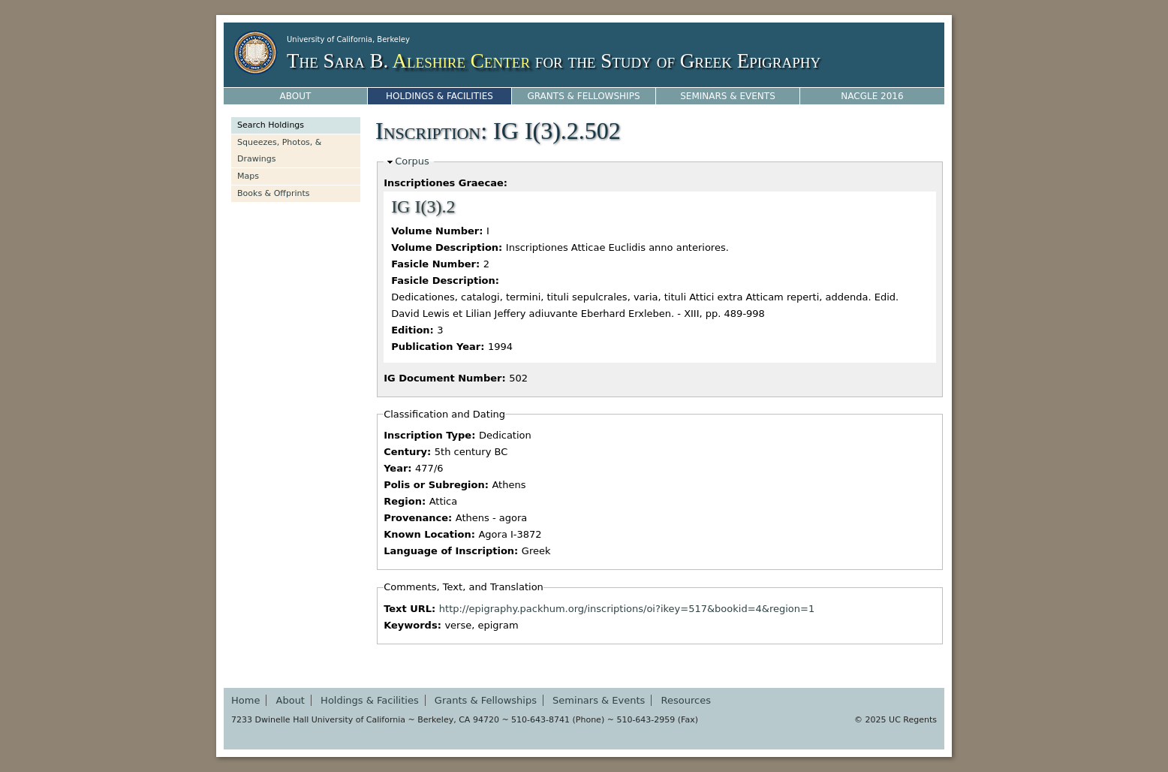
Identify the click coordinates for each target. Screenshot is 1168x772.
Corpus (412, 161)
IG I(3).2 (423, 206)
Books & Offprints (273, 193)
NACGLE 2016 (872, 96)
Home (245, 700)
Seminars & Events (727, 96)
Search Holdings (270, 125)
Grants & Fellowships (583, 96)
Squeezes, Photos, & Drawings (279, 150)
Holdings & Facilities (439, 96)
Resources (686, 700)
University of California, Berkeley (348, 39)
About (296, 96)
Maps (248, 176)
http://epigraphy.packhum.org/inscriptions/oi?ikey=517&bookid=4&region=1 (626, 608)
